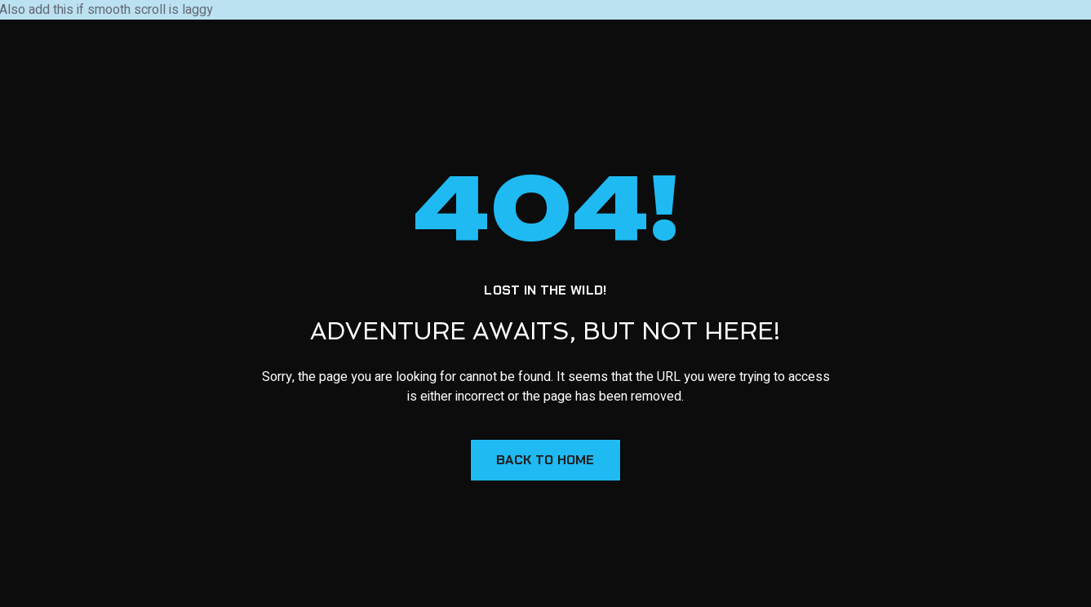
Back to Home (545, 459)
